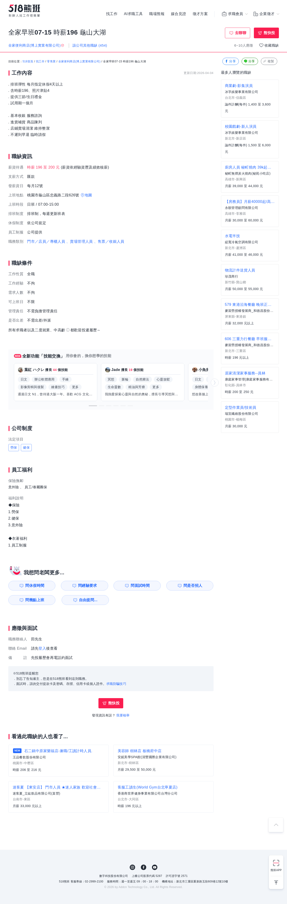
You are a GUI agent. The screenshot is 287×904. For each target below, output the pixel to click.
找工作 (111, 14)
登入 (42, 648)
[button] (93, 405)
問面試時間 (140, 586)
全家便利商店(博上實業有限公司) (79, 61)
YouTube (155, 867)
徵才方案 (200, 14)
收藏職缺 (272, 45)
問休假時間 (34, 586)
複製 (268, 61)
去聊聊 (240, 33)
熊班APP (276, 870)
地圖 (88, 195)
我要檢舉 (123, 715)
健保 (26, 447)
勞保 (13, 447)
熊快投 (269, 33)
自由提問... (88, 600)
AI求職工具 (133, 14)
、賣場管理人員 (79, 241)
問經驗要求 (87, 586)
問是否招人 (192, 586)
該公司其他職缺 (90, 45)
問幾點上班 (34, 600)
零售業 (51, 61)
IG (132, 867)
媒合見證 (178, 14)
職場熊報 (156, 14)
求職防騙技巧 (116, 684)
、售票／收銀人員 (109, 241)
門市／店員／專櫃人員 (46, 241)
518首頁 (28, 61)
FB (143, 867)
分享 (230, 61)
